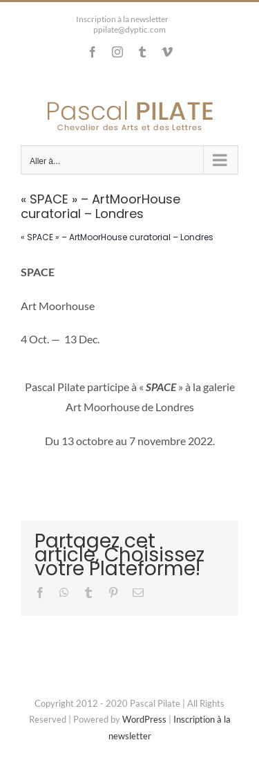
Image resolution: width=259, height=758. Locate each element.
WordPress (144, 719)
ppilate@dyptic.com (129, 29)
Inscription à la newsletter (122, 19)
